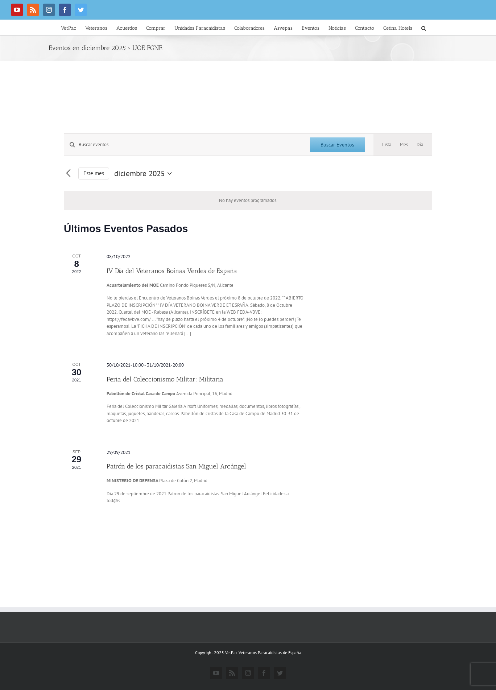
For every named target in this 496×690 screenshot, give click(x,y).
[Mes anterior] (68, 173)
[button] (423, 27)
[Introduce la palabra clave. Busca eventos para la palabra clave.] (182, 144)
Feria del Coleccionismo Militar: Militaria (165, 379)
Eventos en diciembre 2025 (87, 48)
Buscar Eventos (337, 144)
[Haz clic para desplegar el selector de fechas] (144, 173)
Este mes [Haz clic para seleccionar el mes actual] (93, 173)
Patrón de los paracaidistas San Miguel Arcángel (176, 466)
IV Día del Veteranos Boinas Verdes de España (172, 271)
